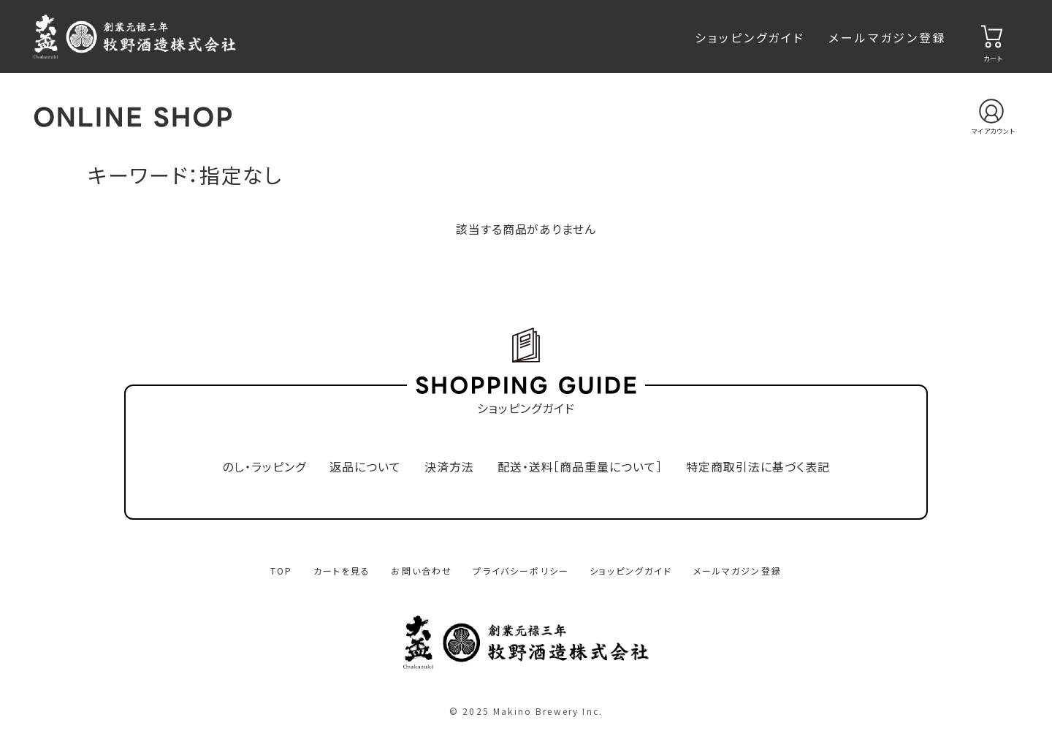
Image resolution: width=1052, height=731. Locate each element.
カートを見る (342, 570)
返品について (365, 466)
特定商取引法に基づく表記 (758, 466)
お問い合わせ (421, 570)
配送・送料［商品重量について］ (580, 466)
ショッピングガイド (750, 38)
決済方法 (449, 466)
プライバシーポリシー (521, 570)
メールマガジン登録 (887, 38)
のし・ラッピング (264, 466)
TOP (281, 570)
